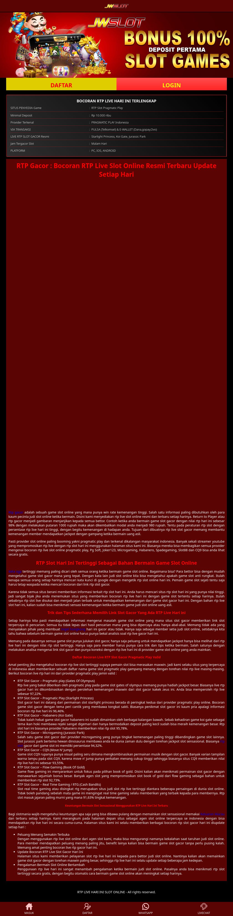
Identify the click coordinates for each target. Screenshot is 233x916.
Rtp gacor (15, 512)
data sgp (15, 571)
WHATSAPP (146, 909)
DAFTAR (61, 85)
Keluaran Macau (212, 814)
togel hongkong (73, 629)
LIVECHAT (204, 909)
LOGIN (171, 85)
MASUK (29, 909)
